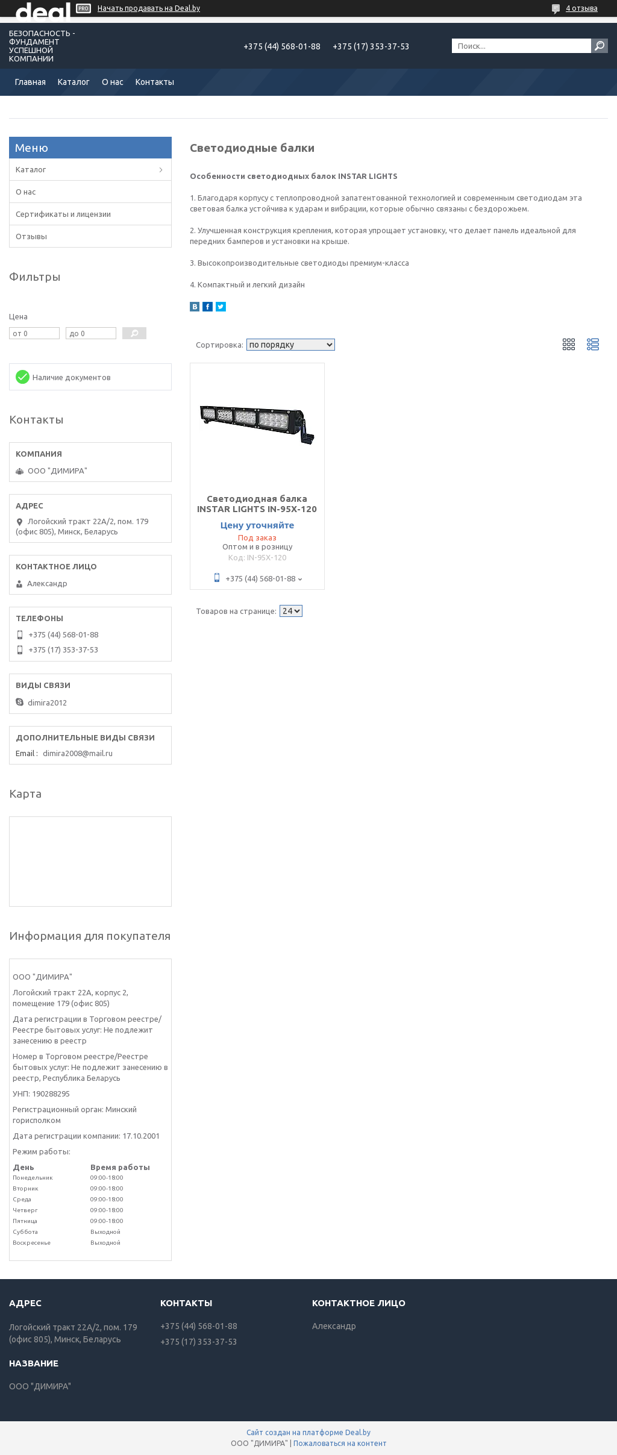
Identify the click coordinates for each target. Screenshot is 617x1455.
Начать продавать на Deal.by (149, 8)
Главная (30, 82)
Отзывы (31, 236)
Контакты (155, 82)
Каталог (74, 82)
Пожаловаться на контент (340, 1443)
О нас (113, 82)
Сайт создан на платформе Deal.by (308, 1432)
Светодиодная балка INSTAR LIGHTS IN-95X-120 (257, 503)
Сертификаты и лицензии (63, 214)
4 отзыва (582, 8)
